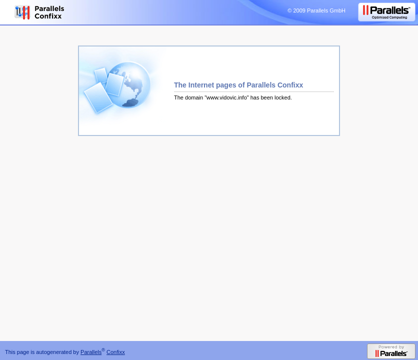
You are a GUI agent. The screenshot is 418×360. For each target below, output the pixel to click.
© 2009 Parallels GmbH (317, 11)
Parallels (91, 352)
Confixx (115, 352)
